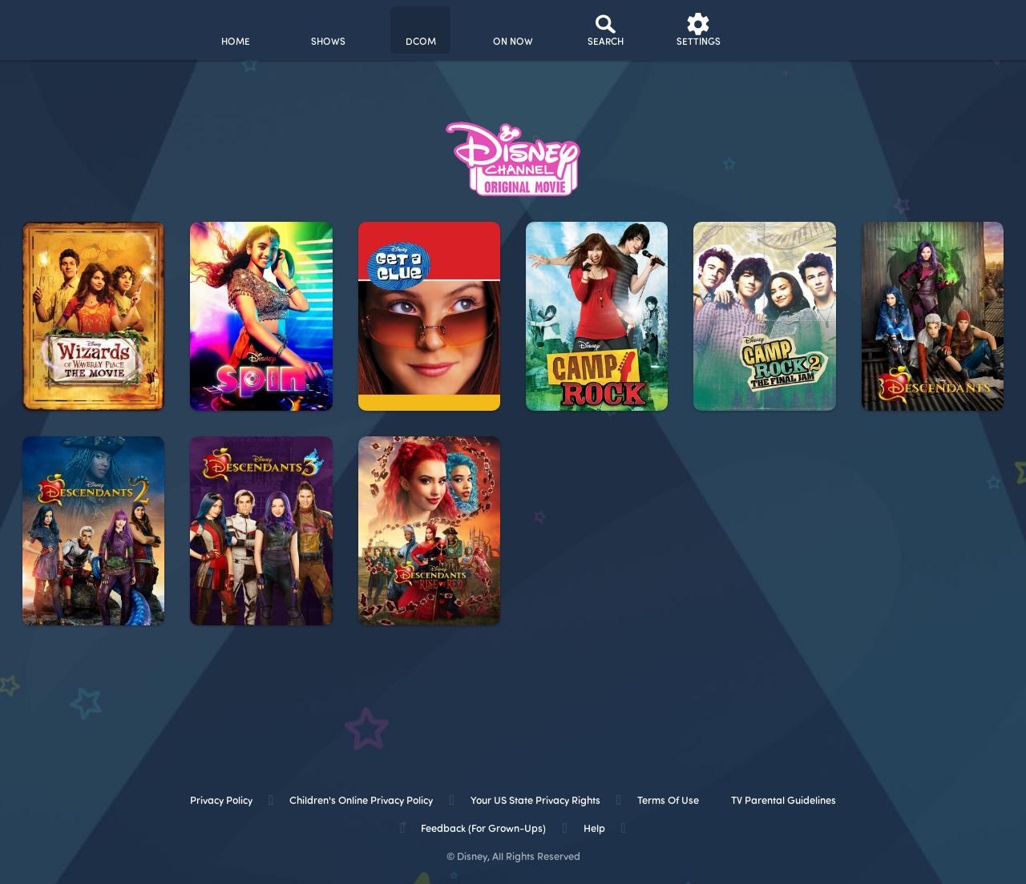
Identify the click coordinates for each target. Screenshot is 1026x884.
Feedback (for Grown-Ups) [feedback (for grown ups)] (483, 829)
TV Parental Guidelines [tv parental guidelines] (783, 801)
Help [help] (594, 829)
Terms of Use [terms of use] (668, 801)
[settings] (699, 30)
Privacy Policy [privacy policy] (221, 801)
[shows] (328, 30)
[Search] (606, 30)
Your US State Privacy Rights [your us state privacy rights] (535, 801)
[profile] (791, 30)
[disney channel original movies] (420, 30)
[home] (235, 30)
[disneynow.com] (55, 27)
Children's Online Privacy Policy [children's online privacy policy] (361, 801)
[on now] (513, 30)
